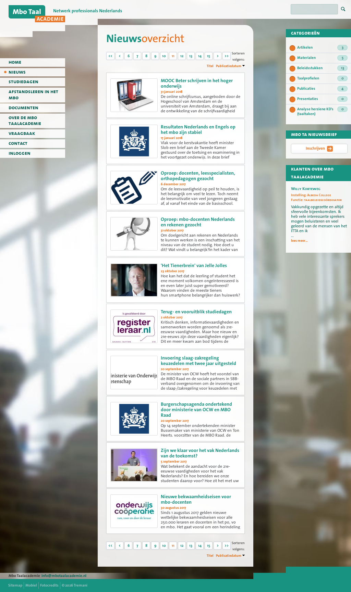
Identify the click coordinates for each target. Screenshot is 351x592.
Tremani (80, 585)
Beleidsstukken (322, 68)
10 (164, 56)
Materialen (322, 58)
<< (110, 56)
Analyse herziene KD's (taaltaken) (322, 111)
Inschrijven (319, 149)
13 (190, 56)
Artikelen (322, 47)
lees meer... (299, 241)
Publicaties (322, 88)
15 (208, 56)
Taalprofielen (322, 78)
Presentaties (322, 99)
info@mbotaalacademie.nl (63, 575)
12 (181, 56)
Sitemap (15, 585)
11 (173, 56)
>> (227, 56)
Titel (210, 66)
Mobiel (31, 585)
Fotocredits (49, 585)
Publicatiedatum (228, 66)
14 (200, 56)
